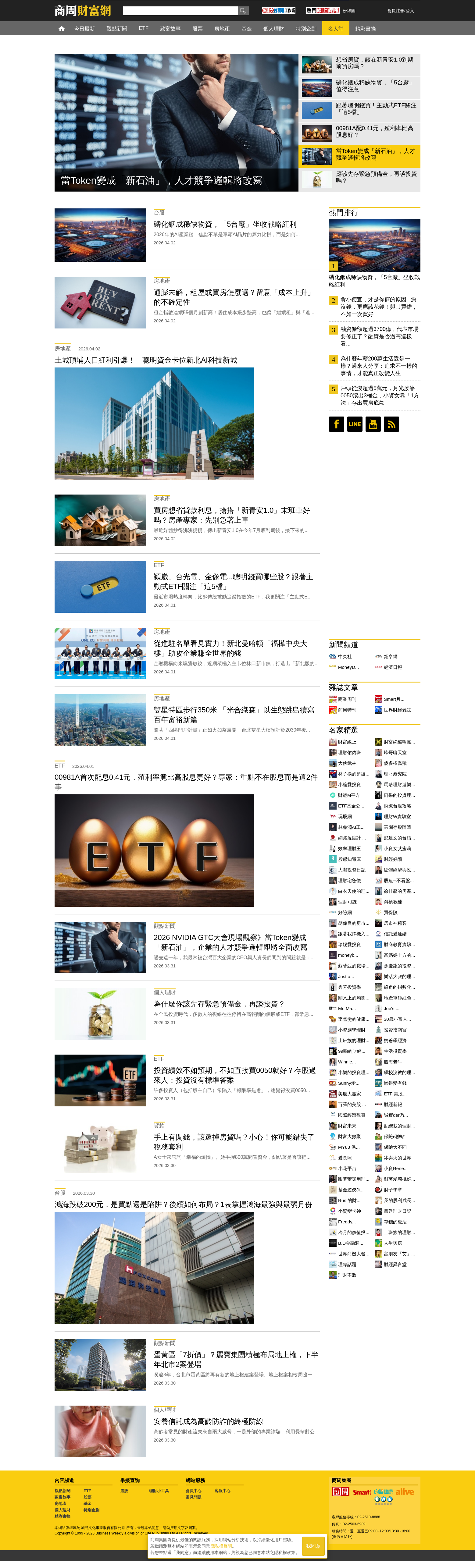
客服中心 (222, 1490)
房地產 (60, 1503)
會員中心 (194, 1490)
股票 (87, 1497)
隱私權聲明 (221, 1546)
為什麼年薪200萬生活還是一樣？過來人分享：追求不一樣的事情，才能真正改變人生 (379, 366)
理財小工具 (159, 1490)
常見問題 (194, 1497)
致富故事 (62, 1497)
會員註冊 (395, 10)
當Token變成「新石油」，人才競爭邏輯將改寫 (161, 180)
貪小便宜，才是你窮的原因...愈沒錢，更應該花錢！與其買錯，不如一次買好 (379, 306)
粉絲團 (349, 10)
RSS (391, 424)
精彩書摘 (62, 1516)
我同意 (313, 1546)
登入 (409, 10)
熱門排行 (343, 212)
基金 (87, 1503)
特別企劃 (91, 1510)
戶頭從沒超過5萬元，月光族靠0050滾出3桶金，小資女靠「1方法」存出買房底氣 (380, 395)
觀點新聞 (62, 1490)
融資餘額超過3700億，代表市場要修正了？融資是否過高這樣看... (380, 336)
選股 (124, 1490)
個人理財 (62, 1510)
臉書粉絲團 (336, 424)
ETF (87, 1490)
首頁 (67, 28)
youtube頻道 (373, 424)
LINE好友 (354, 424)
